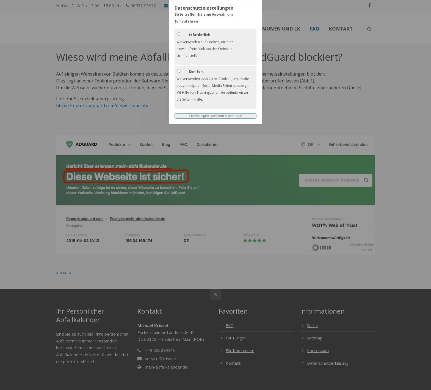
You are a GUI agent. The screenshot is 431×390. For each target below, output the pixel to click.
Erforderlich (199, 34)
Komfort (196, 71)
